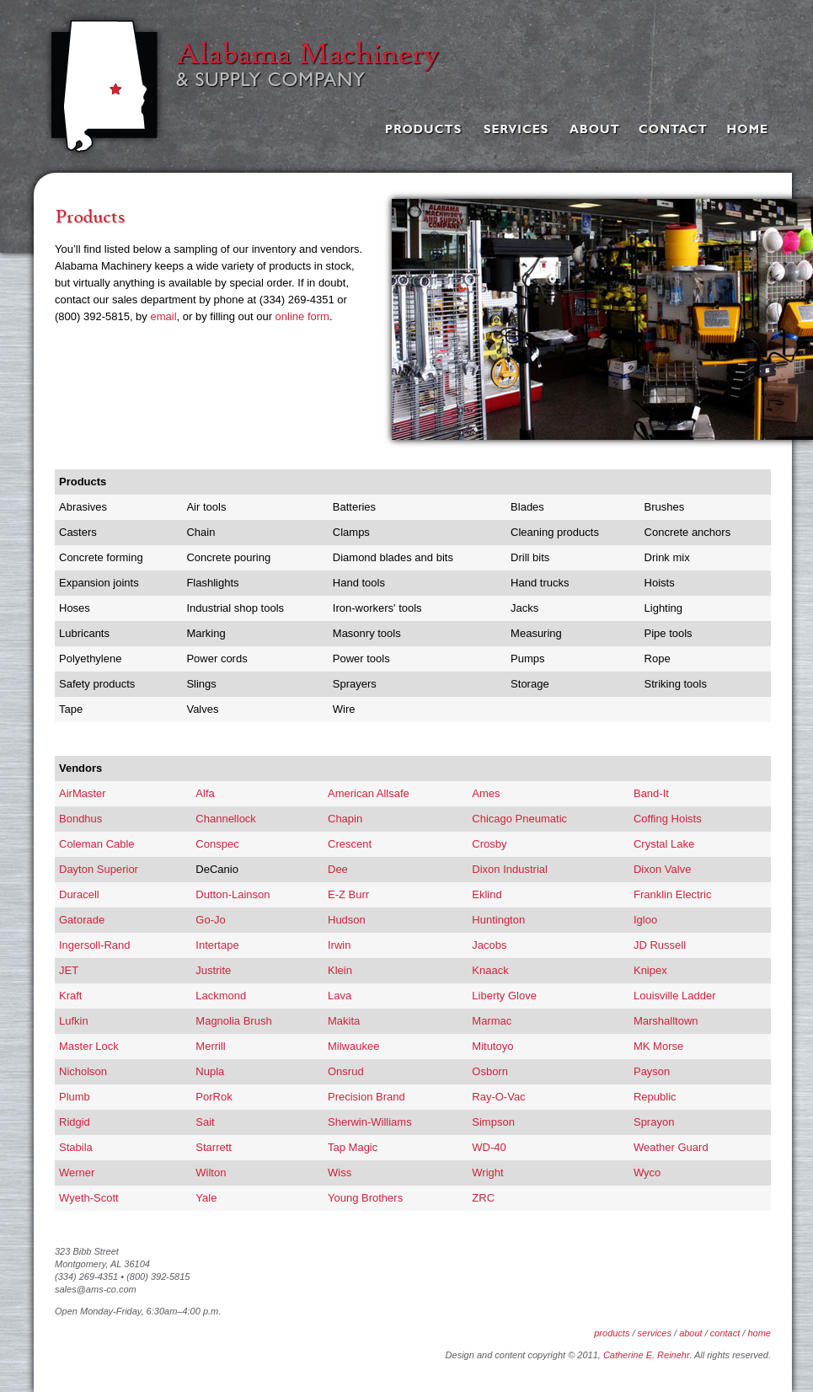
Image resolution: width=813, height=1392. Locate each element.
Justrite (213, 970)
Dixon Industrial (510, 869)
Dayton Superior (98, 869)
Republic (655, 1096)
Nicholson (83, 1071)
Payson (652, 1071)
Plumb (74, 1096)
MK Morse (658, 1046)
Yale (206, 1197)
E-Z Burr (348, 894)
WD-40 (488, 1147)
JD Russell (660, 945)
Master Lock (89, 1046)
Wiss (339, 1172)
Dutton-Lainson (232, 894)
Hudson (347, 919)
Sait (204, 1122)
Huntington (498, 919)
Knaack (490, 970)
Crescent (350, 844)
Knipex (650, 970)
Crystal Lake (664, 844)
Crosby (489, 844)
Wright (487, 1172)
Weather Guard (671, 1147)
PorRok (213, 1096)
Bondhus (80, 818)
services (654, 1333)
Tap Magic (352, 1147)
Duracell (79, 894)
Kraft (70, 995)
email (163, 316)
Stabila (76, 1147)
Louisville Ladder (675, 995)
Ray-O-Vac (498, 1096)
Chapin (345, 818)
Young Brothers (365, 1197)
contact (725, 1333)
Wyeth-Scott (89, 1197)
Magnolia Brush (233, 1021)
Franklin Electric (672, 894)
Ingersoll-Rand (95, 945)
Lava (339, 995)
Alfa (204, 793)
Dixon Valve (662, 869)
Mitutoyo (492, 1046)
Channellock (225, 818)
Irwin (339, 945)
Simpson (493, 1122)
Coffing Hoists (668, 818)
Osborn (490, 1071)
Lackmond (220, 995)
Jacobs (489, 945)
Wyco (647, 1172)
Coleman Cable (97, 844)
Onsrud (346, 1071)
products (611, 1333)
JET (68, 970)
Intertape (216, 945)
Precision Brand (366, 1096)
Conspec (216, 844)
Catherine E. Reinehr (646, 1355)
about (691, 1333)
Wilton (210, 1172)
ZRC (483, 1197)
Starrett (213, 1147)
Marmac (491, 1021)
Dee (338, 869)
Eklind (486, 894)
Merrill (210, 1046)
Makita (344, 1021)
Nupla (209, 1071)
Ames (486, 793)
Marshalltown (666, 1021)
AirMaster (82, 793)
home (759, 1333)
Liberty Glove (504, 995)
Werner (76, 1172)
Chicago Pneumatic (519, 818)
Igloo (645, 919)
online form (302, 316)
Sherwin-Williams (370, 1122)
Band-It (651, 793)
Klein (340, 970)
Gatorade (81, 919)
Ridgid (74, 1122)
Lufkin (73, 1021)
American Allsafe (368, 793)
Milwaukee (353, 1046)
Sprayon (654, 1122)
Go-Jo (210, 919)
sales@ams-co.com (95, 1289)
